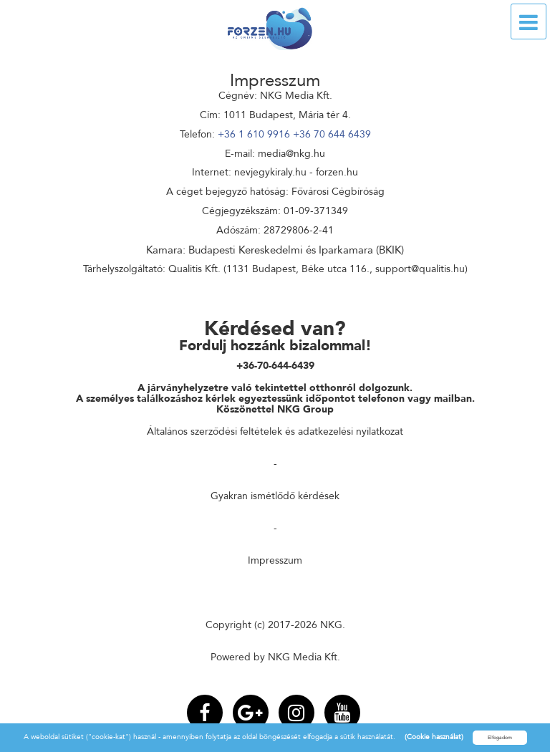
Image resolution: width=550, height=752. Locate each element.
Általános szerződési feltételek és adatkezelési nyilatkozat (275, 431)
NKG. (332, 625)
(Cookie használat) (434, 737)
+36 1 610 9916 (254, 134)
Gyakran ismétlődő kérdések (275, 496)
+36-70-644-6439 (275, 365)
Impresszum (275, 560)
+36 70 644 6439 (332, 134)
